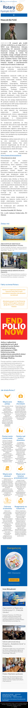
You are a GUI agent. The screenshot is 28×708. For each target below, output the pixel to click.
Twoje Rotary (17, 697)
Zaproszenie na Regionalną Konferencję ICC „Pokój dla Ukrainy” (13, 610)
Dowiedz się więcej (14, 584)
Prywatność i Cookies (9, 695)
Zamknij (15, 706)
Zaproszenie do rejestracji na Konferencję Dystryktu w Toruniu (12, 244)
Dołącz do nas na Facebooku (9, 1)
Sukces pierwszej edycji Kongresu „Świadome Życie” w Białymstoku (14, 644)
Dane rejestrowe (7, 694)
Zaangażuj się (6, 697)
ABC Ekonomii (14, 573)
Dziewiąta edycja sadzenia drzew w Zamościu (12, 271)
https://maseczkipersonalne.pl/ (11, 155)
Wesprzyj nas (14, 580)
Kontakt (18, 694)
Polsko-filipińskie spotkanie (13, 674)
